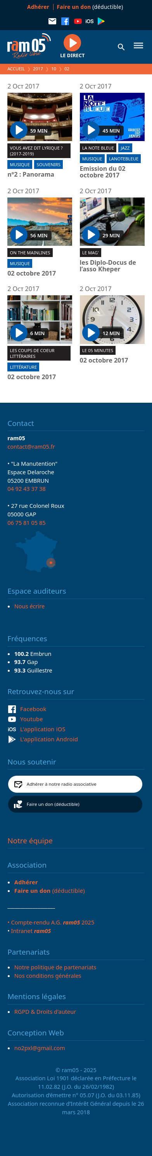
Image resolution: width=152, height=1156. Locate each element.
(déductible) (90, 6)
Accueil (16, 69)
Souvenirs (48, 164)
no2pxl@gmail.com (39, 1048)
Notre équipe (30, 841)
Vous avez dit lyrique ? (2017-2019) (36, 151)
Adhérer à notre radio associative (62, 784)
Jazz (125, 148)
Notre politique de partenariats (55, 967)
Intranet (31, 931)
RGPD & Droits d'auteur (45, 1011)
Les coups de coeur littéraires (32, 353)
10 (53, 69)
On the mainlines (30, 252)
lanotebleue (123, 159)
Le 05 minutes (97, 350)
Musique (20, 164)
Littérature (23, 367)
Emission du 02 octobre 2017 (103, 172)
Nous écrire (29, 606)
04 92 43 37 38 (26, 488)
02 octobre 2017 (31, 273)
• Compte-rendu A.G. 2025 (50, 922)
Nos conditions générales (47, 975)
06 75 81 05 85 (26, 522)
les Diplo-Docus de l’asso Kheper (108, 266)
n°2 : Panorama (30, 174)
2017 (38, 69)
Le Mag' (90, 252)
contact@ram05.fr (31, 446)
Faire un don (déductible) (53, 804)
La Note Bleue (98, 148)
